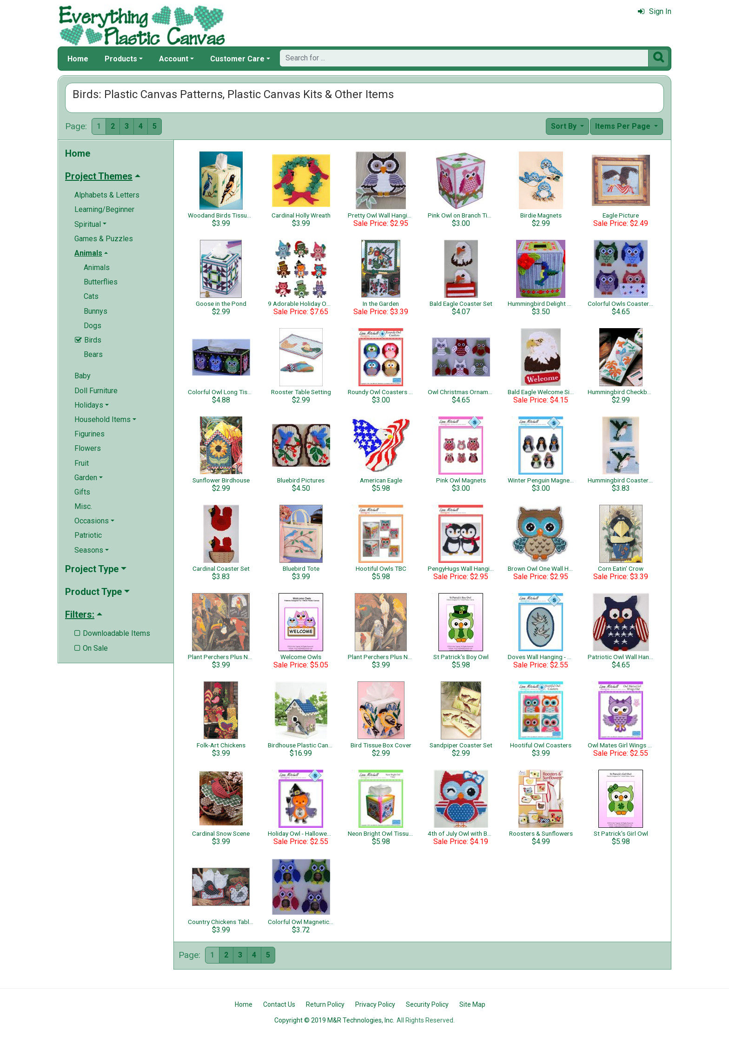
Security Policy (427, 1004)
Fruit (81, 463)
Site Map (472, 1004)
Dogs (92, 325)
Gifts (82, 492)
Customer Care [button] (237, 58)
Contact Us (279, 1004)
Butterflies (101, 281)
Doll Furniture (96, 390)
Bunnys (95, 311)
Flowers (87, 448)
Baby (82, 375)
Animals (97, 267)
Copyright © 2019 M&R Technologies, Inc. (334, 1020)
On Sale (91, 648)
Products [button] (121, 58)
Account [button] (173, 58)
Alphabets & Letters (106, 195)
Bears (93, 354)
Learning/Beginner (104, 209)
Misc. (83, 506)
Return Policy (325, 1004)
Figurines (89, 433)
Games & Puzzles (103, 238)
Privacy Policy (375, 1004)
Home (77, 58)
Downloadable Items (112, 633)
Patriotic (88, 535)
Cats (91, 296)
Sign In (654, 11)
